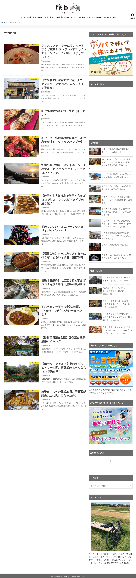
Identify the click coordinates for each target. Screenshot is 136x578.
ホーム (22, 18)
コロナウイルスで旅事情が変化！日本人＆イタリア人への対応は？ (109, 316)
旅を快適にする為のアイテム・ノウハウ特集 (70, 18)
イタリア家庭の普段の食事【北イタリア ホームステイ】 (116, 151)
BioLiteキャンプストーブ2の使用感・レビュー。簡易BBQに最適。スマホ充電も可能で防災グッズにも (110, 165)
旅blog (66, 575)
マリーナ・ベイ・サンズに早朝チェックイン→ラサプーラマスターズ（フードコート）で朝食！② (116, 224)
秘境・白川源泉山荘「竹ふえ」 (115, 245)
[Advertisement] (111, 114)
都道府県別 (107, 18)
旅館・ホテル (37, 18)
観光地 (29, 18)
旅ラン (52, 18)
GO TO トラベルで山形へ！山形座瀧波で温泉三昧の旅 (109, 290)
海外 (114, 18)
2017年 (12, 24)
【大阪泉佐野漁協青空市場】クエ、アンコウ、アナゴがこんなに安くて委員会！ (116, 236)
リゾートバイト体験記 (94, 18)
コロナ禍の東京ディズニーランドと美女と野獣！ (109, 279)
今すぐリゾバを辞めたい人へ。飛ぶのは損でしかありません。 (116, 256)
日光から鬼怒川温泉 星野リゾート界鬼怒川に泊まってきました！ (109, 303)
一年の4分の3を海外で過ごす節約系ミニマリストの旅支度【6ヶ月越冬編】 (117, 200)
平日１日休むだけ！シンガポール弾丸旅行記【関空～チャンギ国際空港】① (116, 212)
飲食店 (46, 18)
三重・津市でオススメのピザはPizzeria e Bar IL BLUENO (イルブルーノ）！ (109, 329)
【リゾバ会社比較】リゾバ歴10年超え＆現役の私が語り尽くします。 (116, 178)
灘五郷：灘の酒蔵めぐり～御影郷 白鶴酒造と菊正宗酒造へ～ (116, 188)
